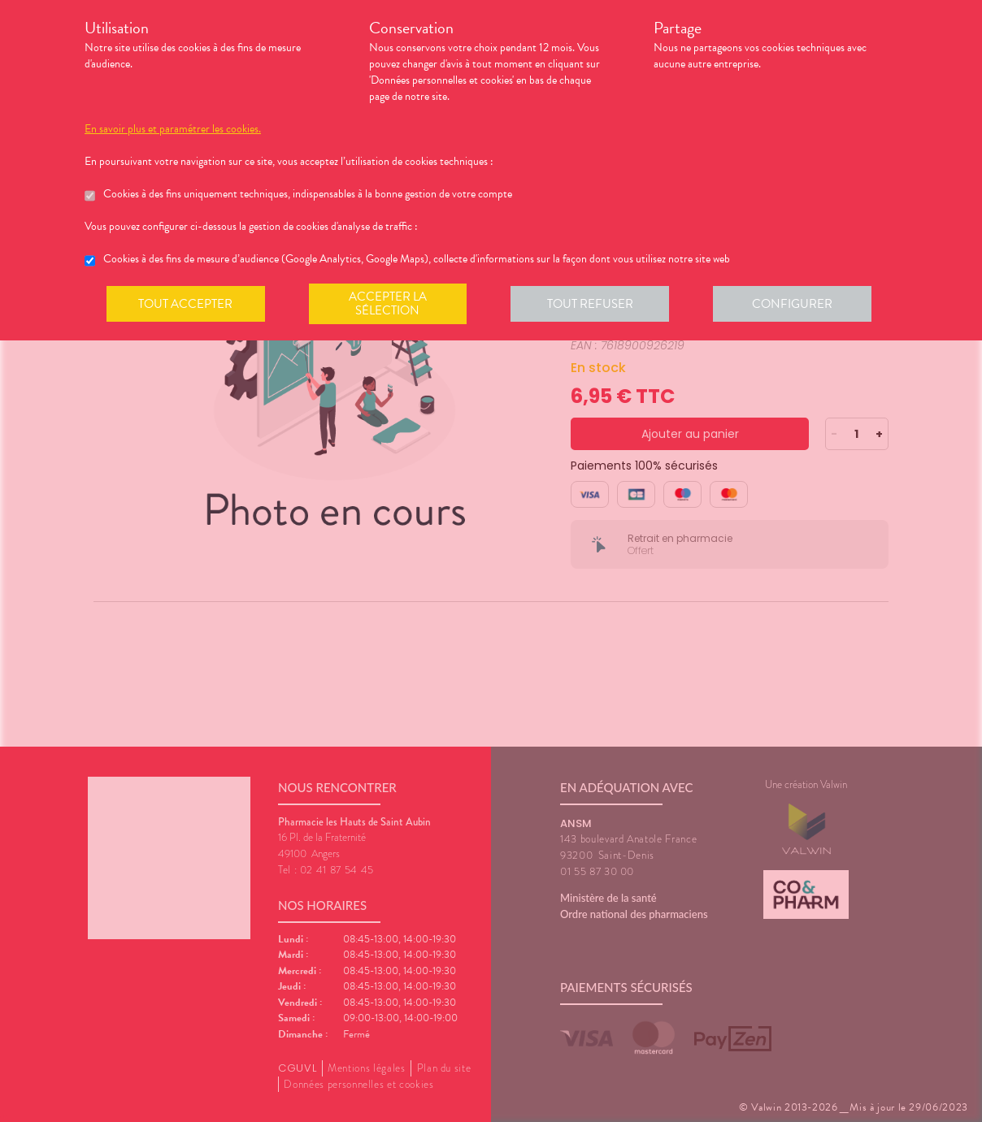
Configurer (796, 304)
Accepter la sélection (390, 304)
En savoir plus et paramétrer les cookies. (173, 129)
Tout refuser (593, 304)
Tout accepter (186, 304)
